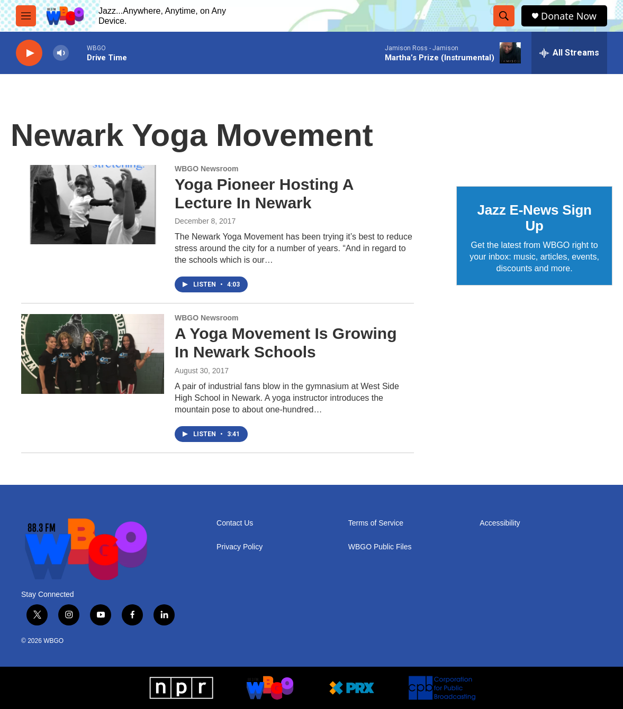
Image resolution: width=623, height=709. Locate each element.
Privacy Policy (239, 547)
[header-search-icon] (503, 15)
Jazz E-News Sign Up (534, 218)
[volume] (61, 53)
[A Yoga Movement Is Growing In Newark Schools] (92, 353)
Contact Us (234, 523)
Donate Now (569, 16)
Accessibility (500, 523)
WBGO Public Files (380, 547)
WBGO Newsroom (207, 168)
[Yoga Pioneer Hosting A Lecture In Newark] (92, 204)
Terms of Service (375, 523)
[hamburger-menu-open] (26, 15)
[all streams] (569, 53)
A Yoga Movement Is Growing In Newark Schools (286, 343)
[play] (29, 53)
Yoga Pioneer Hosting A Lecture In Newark (264, 193)
